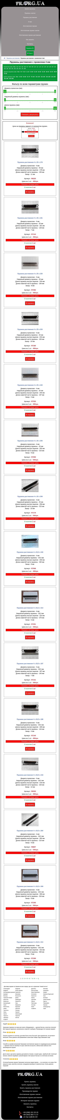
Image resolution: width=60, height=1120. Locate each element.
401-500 (11, 77)
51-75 (28, 75)
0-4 (21, 70)
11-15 (27, 70)
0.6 (25, 65)
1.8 (50, 65)
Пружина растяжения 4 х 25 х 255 (30, 439)
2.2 (55, 65)
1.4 (42, 65)
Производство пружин (30, 1090)
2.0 (52, 65)
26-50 (24, 75)
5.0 (17, 67)
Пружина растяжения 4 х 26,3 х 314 (30, 606)
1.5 (45, 65)
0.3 (17, 65)
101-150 (38, 75)
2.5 (5, 67)
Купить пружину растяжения (30, 1086)
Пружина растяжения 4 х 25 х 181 (30, 216)
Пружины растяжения (30, 17)
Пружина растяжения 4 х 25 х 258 (30, 495)
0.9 (32, 65)
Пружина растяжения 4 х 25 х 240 (30, 383)
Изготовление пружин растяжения (30, 35)
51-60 (5, 72)
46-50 (55, 70)
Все (14, 65)
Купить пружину (30, 1080)
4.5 (15, 67)
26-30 (39, 70)
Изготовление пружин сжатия (30, 30)
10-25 (20, 75)
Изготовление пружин (30, 26)
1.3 (40, 65)
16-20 (31, 70)
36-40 (47, 70)
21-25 (35, 70)
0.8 (30, 65)
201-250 (48, 75)
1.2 (37, 65)
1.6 (47, 65)
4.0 (12, 67)
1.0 (35, 65)
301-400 (6, 77)
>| (38, 977)
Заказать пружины (30, 1102)
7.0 (22, 67)
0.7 (27, 65)
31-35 (43, 70)
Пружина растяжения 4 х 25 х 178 (30, 161)
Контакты (30, 44)
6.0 (20, 67)
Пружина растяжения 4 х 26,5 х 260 (30, 829)
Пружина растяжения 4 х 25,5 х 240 (30, 551)
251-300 (53, 75)
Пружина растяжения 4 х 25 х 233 (30, 328)
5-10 (24, 70)
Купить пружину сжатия (30, 1083)
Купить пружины (30, 9)
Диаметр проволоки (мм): (13, 87)
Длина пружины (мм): (12, 103)
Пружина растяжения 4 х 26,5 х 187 (30, 662)
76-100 (33, 75)
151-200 (43, 75)
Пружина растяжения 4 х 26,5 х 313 (30, 940)
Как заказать (30, 39)
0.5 (22, 65)
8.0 (25, 67)
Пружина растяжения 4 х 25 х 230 (30, 272)
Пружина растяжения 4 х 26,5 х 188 (30, 718)
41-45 (51, 70)
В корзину (30, 190)
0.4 (20, 65)
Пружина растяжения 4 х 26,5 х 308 (30, 885)
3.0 (7, 67)
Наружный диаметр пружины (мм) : (17, 95)
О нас (30, 21)
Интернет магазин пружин (30, 1099)
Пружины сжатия (30, 13)
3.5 (10, 67)
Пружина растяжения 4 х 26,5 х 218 (30, 773)
